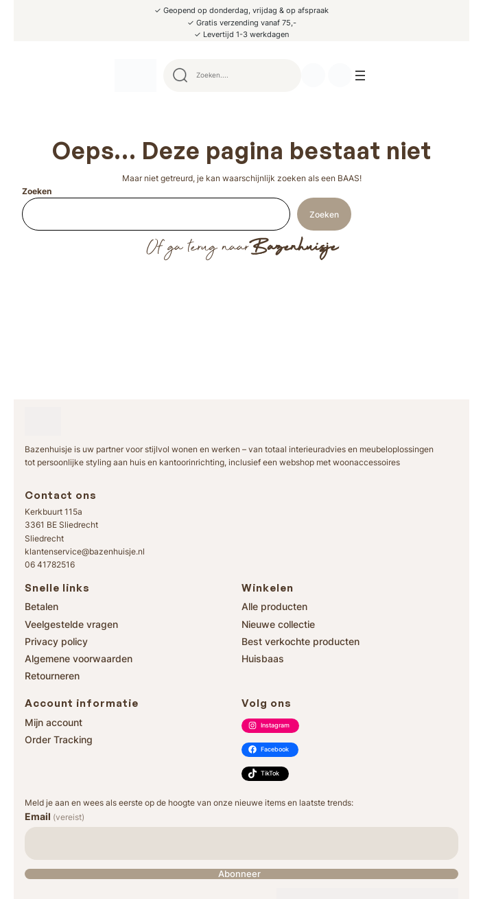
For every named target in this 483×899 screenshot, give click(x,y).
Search (284, 75)
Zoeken (36, 191)
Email (54, 816)
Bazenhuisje (293, 248)
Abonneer (239, 874)
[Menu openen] (360, 75)
